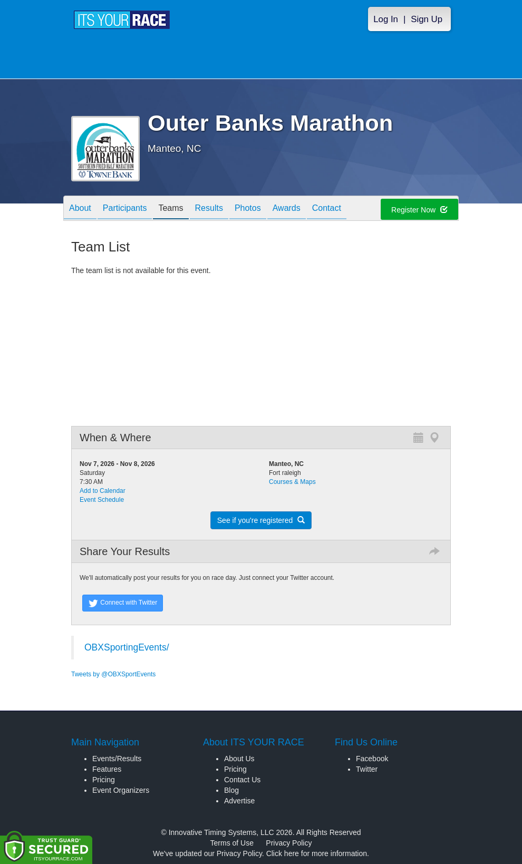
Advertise (239, 801)
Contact (326, 209)
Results (209, 209)
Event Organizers (120, 790)
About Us (239, 758)
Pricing (103, 779)
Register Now (419, 210)
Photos (248, 209)
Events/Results (116, 758)
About (80, 209)
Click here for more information (316, 853)
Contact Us (242, 779)
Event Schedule (102, 499)
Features (106, 769)
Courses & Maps (292, 482)
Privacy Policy (289, 843)
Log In (385, 19)
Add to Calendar (102, 490)
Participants (125, 209)
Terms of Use (232, 843)
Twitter (367, 769)
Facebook (372, 758)
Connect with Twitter (122, 603)
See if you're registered (261, 520)
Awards (287, 209)
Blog (231, 790)
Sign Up (426, 19)
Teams (170, 209)
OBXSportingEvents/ (126, 647)
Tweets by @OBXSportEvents (113, 674)
